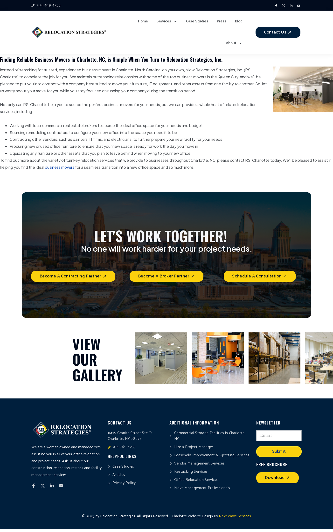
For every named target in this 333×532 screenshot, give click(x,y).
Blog (239, 21)
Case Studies (197, 21)
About (234, 43)
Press (221, 21)
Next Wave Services (235, 516)
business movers (59, 167)
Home (143, 21)
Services (167, 21)
